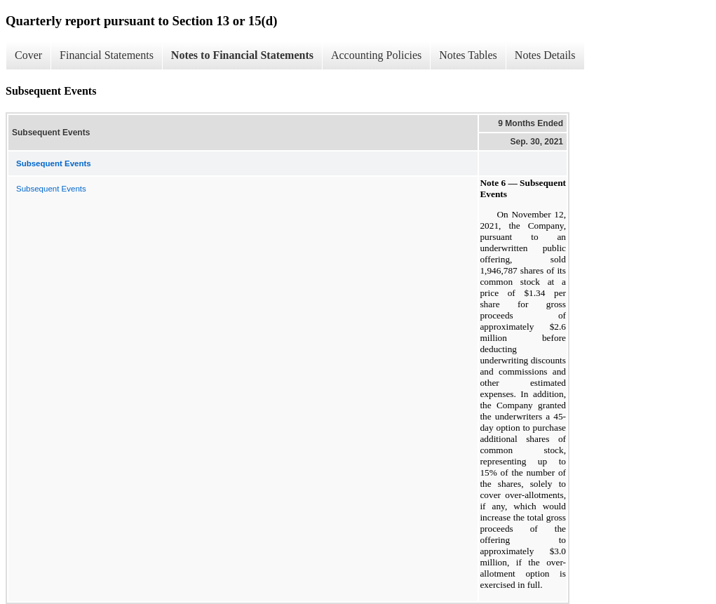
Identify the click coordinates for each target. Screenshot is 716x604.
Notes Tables (468, 55)
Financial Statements (107, 55)
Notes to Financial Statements (242, 55)
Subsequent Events (51, 188)
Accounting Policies (376, 55)
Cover (28, 55)
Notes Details (545, 55)
